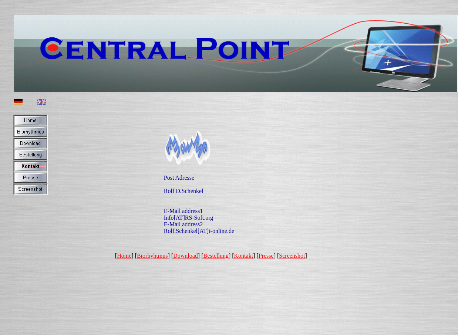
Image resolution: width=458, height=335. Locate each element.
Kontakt (243, 256)
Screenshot (292, 256)
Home (124, 256)
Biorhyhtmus (152, 256)
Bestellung (215, 256)
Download (185, 256)
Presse (266, 256)
